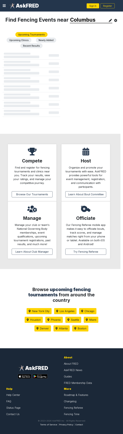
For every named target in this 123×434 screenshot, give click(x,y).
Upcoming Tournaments (31, 34)
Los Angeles (65, 311)
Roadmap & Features (76, 395)
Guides (68, 376)
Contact (79, 424)
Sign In (92, 5)
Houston (34, 319)
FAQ (8, 401)
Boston (80, 328)
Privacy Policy (66, 424)
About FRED (71, 363)
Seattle (73, 319)
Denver (43, 328)
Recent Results (31, 45)
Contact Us (13, 414)
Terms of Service (48, 424)
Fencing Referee (73, 407)
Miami (91, 319)
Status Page (13, 407)
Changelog (70, 401)
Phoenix (54, 319)
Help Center (13, 395)
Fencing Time (71, 414)
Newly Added (46, 40)
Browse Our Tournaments (32, 194)
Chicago (87, 311)
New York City (39, 311)
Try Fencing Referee (85, 251)
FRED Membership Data (78, 382)
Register (107, 5)
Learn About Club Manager (32, 251)
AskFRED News (73, 370)
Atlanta (62, 328)
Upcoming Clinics (19, 40)
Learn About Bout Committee (86, 194)
